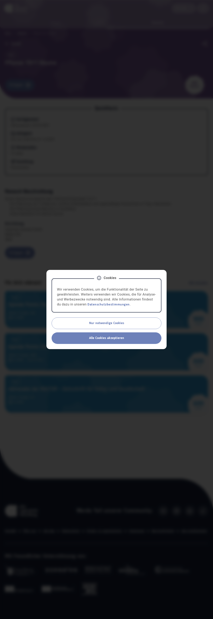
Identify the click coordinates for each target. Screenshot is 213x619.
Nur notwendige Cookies (106, 323)
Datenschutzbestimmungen (108, 304)
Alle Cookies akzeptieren (106, 338)
